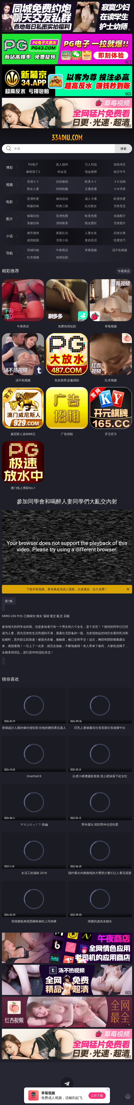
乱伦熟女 (91, 206)
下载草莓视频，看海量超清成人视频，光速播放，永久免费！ (78, 589)
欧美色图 (91, 216)
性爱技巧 (120, 240)
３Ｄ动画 (120, 181)
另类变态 (120, 206)
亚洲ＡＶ (33, 181)
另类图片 (120, 223)
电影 (9, 201)
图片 (9, 218)
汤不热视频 (119, 250)
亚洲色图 (62, 216)
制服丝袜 (33, 206)
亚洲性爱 (33, 199)
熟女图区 (91, 223)
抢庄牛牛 (120, 172)
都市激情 (33, 233)
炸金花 (62, 172)
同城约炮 (33, 250)
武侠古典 (120, 233)
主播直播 (91, 189)
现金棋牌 (91, 172)
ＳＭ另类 (120, 189)
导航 (9, 253)
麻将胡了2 (33, 172)
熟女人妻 (33, 189)
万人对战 (91, 164)
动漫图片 (120, 216)
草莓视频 (91, 250)
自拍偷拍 (62, 181)
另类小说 (62, 240)
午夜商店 (62, 250)
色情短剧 (62, 257)
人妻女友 (91, 233)
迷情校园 (33, 240)
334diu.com (67, 137)
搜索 (123, 148)
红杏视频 (33, 257)
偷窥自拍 (33, 216)
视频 (9, 184)
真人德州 (62, 164)
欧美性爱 (120, 199)
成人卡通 (91, 199)
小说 (9, 236)
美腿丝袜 (33, 223)
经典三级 (62, 206)
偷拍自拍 (62, 199)
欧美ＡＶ (91, 181)
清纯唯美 (62, 223)
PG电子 (33, 164)
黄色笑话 (91, 240)
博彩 (9, 167)
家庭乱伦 (62, 233)
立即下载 (97, 1095)
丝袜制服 (62, 189)
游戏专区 (120, 164)
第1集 (9, 601)
